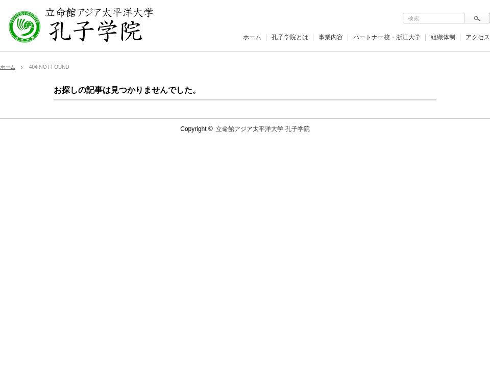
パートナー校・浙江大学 (387, 37)
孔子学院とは (290, 37)
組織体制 (443, 37)
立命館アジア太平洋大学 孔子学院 (262, 129)
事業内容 (330, 37)
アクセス (477, 37)
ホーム (252, 37)
